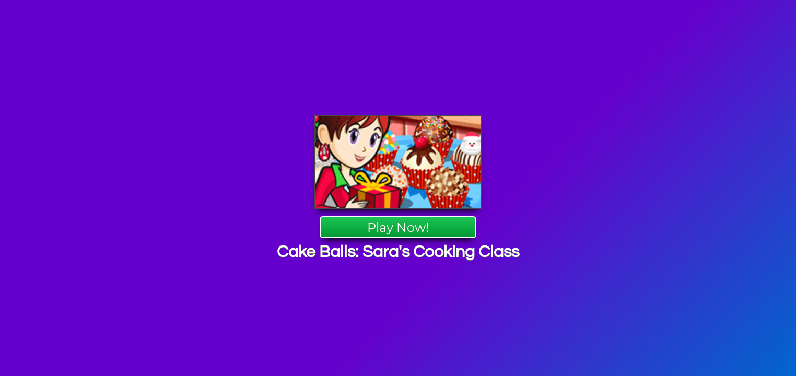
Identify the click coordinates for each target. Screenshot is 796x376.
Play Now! (398, 227)
